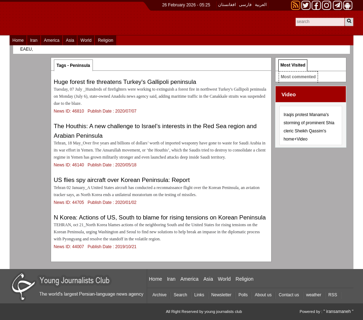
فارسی (245, 4)
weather (314, 294)
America (52, 40)
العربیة (261, 4)
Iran (34, 40)
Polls (243, 294)
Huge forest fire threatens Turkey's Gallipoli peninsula (125, 82)
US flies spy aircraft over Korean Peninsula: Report (122, 180)
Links (199, 294)
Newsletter (221, 294)
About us (263, 294)
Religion (105, 40)
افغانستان (227, 4)
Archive (159, 294)
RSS (332, 294)
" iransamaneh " (338, 311)
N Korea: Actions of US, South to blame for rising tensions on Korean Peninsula (160, 217)
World (85, 40)
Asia (70, 40)
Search (180, 294)
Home (18, 40)
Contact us (289, 294)
